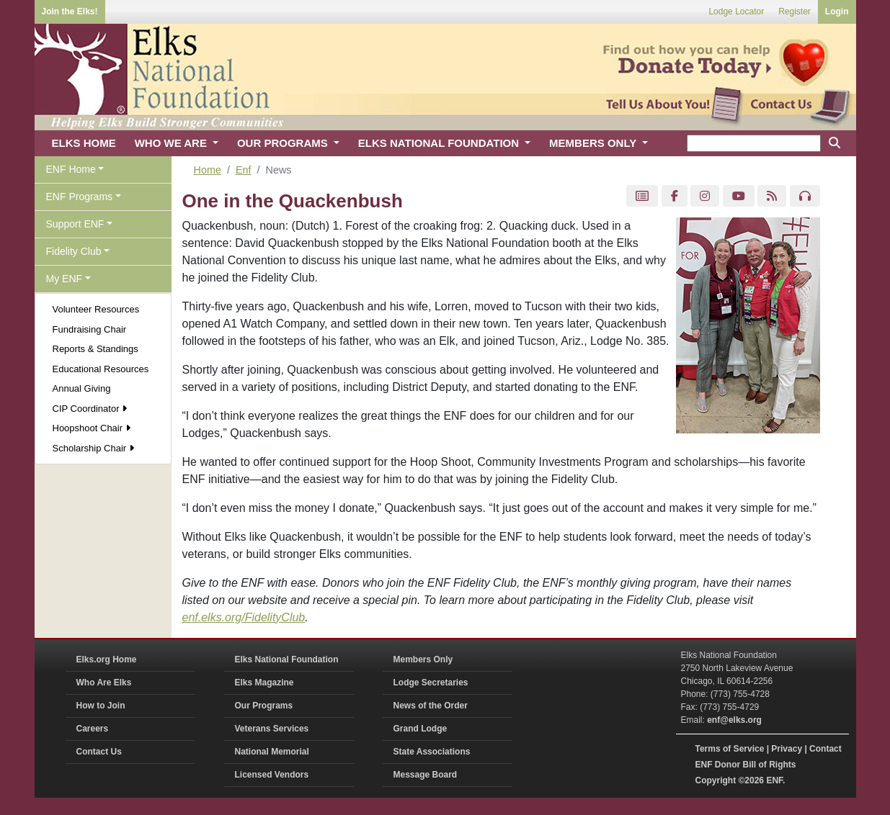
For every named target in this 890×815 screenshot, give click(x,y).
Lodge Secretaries (430, 682)
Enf (244, 170)
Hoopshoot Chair (91, 428)
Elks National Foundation (287, 659)
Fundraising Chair (90, 329)
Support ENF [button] (75, 224)
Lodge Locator (736, 11)
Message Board (425, 775)
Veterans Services (272, 729)
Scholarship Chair (93, 448)
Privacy (786, 749)
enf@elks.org (734, 720)
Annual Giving (82, 388)
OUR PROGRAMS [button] (284, 143)
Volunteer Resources (96, 309)
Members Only (423, 659)
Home (207, 170)
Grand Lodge (420, 729)
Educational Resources (101, 369)
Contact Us (99, 752)
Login (837, 11)
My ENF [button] (64, 278)
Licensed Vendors (272, 775)
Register (794, 11)
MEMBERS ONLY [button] (594, 143)
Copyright (716, 780)
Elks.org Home (106, 659)
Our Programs (264, 706)
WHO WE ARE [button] (172, 143)
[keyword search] (754, 143)
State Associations (432, 752)
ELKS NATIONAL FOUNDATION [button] (440, 143)
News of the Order (430, 706)
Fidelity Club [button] (74, 251)
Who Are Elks (104, 682)
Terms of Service (730, 749)
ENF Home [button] (71, 169)
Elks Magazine (264, 682)
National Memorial (272, 752)
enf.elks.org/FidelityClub (244, 617)
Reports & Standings (95, 348)
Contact (825, 749)
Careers (92, 729)
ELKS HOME (84, 143)
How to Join (100, 706)
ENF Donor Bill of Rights (745, 765)
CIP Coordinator (90, 408)
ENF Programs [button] (79, 196)
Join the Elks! (70, 11)
